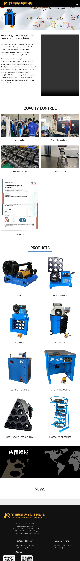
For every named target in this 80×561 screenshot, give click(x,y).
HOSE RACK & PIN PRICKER (60, 437)
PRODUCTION (60, 342)
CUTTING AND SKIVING (20, 390)
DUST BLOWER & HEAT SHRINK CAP (20, 437)
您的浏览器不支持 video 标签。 (60, 65)
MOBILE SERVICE (60, 295)
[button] (38, 27)
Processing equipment (60, 140)
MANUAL (20, 295)
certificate (20, 234)
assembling (20, 140)
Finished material (20, 171)
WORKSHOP (20, 342)
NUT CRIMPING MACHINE (60, 390)
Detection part (60, 171)
